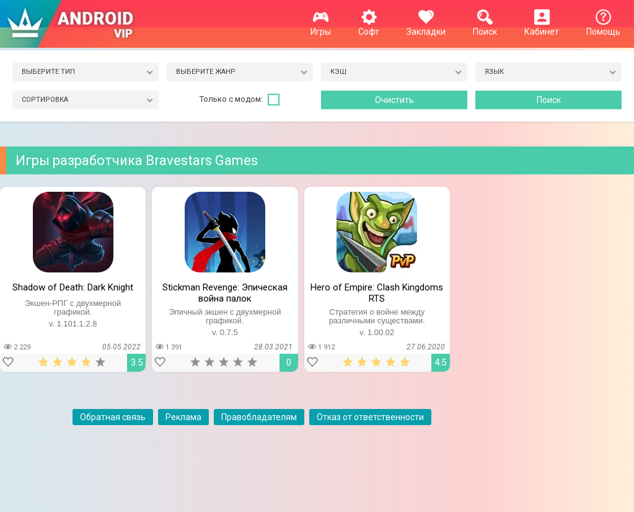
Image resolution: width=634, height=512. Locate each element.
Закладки (426, 27)
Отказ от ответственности (370, 417)
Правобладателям (259, 417)
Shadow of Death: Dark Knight (72, 287)
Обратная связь (113, 417)
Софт (368, 27)
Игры (320, 27)
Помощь (603, 27)
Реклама (183, 417)
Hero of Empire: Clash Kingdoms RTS (376, 292)
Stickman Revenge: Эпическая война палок (225, 292)
